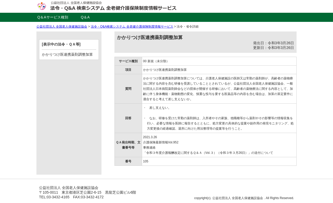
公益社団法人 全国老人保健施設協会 (61, 26)
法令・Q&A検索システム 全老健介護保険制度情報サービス (132, 26)
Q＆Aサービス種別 (52, 17)
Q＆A (85, 17)
